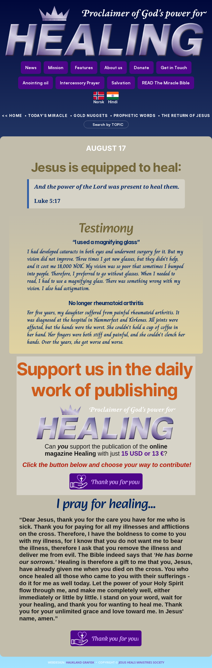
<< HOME (12, 115)
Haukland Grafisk (80, 662)
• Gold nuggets (89, 115)
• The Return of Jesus (184, 115)
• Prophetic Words (132, 115)
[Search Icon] (104, 125)
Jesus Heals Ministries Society (141, 662)
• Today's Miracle (46, 115)
